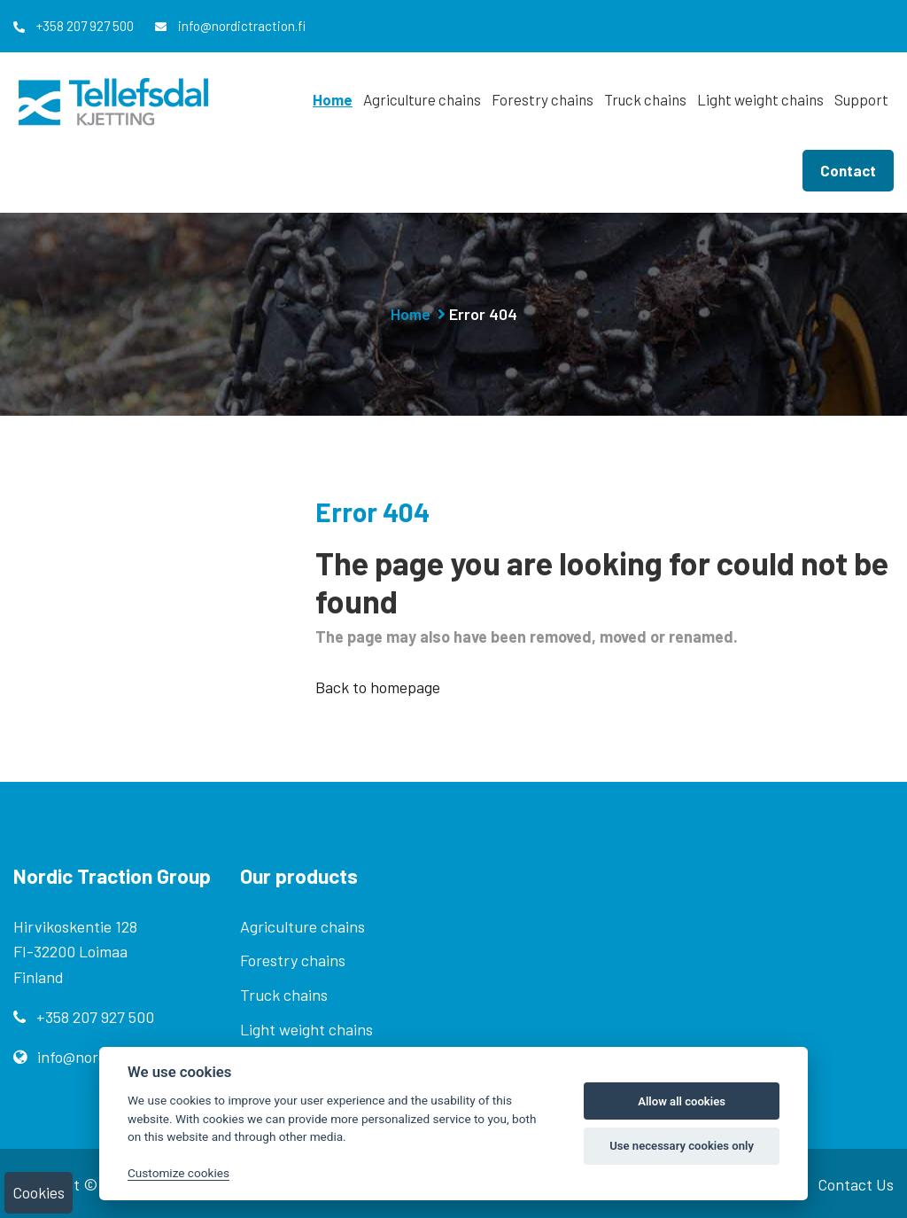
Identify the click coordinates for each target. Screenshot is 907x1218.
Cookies (38, 1192)
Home (333, 99)
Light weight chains (760, 99)
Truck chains (645, 99)
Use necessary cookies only (681, 1145)
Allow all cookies (681, 1101)
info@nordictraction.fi (230, 26)
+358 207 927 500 (73, 26)
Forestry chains (542, 99)
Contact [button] (848, 170)
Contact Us (856, 1184)
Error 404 (483, 314)
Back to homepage (377, 687)
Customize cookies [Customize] (178, 1173)
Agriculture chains (422, 99)
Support (861, 99)
